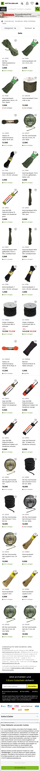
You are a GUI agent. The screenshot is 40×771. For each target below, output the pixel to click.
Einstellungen (20, 763)
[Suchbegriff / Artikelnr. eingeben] (21, 9)
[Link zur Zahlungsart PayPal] (3, 706)
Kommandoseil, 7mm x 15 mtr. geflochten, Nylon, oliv (30, 175)
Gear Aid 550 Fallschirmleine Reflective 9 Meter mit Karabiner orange (30, 404)
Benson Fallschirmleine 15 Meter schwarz (28, 364)
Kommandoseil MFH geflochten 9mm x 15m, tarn (29, 212)
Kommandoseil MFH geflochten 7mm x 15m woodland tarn (9, 251)
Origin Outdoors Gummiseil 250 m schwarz (8, 324)
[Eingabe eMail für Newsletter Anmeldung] (14, 686)
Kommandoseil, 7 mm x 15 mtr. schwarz (10, 288)
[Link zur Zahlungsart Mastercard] (13, 709)
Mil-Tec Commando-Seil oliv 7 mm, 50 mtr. (29, 629)
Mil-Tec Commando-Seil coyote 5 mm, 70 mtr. (9, 556)
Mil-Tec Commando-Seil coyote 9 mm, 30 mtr (9, 482)
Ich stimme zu (20, 768)
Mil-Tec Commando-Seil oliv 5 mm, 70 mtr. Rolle (29, 137)
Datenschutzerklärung (13, 758)
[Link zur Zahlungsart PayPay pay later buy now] (10, 706)
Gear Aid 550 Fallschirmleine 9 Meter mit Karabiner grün (9, 404)
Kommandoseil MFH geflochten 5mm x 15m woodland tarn (29, 251)
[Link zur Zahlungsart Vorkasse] (20, 710)
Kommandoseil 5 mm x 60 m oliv (30, 99)
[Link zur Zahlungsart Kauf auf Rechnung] (26, 706)
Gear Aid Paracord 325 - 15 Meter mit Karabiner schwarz (29, 442)
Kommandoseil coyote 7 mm (7, 593)
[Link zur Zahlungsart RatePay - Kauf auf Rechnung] (16, 706)
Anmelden (33, 686)
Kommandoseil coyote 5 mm (27, 593)
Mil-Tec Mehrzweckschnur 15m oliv (8, 63)
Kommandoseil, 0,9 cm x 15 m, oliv (29, 62)
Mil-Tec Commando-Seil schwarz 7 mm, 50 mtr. (9, 519)
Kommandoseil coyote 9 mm (27, 555)
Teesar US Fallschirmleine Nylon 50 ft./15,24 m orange (9, 365)
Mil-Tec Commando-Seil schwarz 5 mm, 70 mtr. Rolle (29, 519)
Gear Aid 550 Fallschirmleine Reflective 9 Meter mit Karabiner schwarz (10, 443)
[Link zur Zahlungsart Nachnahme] (26, 710)
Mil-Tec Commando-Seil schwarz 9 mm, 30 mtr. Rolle (29, 482)
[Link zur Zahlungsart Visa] (36, 706)
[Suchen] (37, 9)
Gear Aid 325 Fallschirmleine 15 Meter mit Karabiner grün (9, 213)
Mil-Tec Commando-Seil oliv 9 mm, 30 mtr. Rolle (9, 629)
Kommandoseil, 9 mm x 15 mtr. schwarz (10, 174)
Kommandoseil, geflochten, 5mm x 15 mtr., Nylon (9, 100)
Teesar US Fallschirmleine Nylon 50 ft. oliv (7, 137)
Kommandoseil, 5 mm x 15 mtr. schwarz (30, 288)
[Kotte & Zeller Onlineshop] (9, 3)
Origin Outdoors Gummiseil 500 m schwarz (28, 324)
